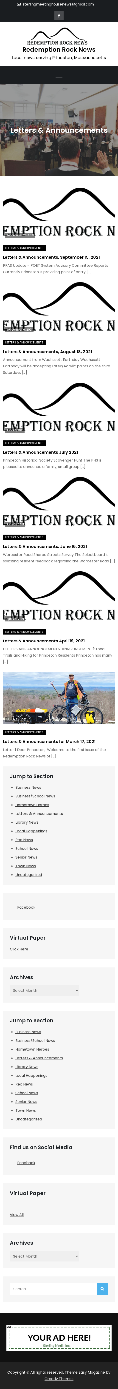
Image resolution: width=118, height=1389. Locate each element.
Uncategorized (28, 874)
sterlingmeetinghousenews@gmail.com (55, 4)
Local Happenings (31, 831)
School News (26, 848)
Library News (26, 822)
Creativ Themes (59, 1378)
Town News (25, 866)
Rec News (24, 839)
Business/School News (35, 796)
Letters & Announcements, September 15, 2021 (51, 257)
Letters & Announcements (24, 248)
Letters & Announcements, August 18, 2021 (47, 351)
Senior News (26, 857)
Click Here (19, 949)
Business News (28, 787)
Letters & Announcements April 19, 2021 (44, 641)
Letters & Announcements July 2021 (40, 452)
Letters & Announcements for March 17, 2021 (49, 741)
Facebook (22, 906)
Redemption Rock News (59, 49)
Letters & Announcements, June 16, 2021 (45, 546)
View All (17, 1214)
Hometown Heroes (32, 805)
